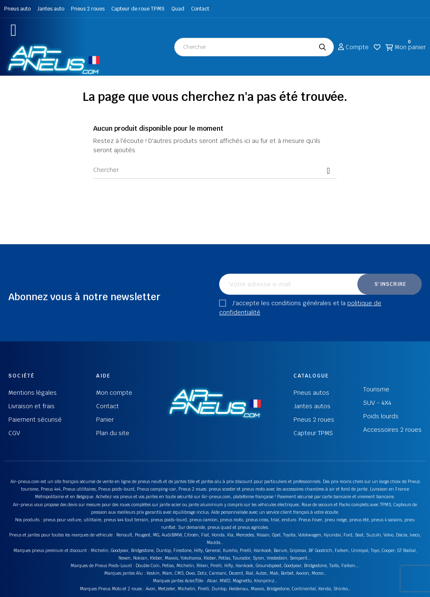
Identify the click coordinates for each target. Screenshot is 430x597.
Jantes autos (312, 406)
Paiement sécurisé (35, 419)
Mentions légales (32, 392)
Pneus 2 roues (88, 8)
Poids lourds (381, 416)
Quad (177, 8)
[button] (13, 30)
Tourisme (376, 389)
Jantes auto (50, 8)
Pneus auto (17, 8)
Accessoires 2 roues (392, 429)
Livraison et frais (31, 406)
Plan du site (112, 433)
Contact (200, 8)
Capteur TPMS (313, 433)
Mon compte (114, 392)
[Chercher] (215, 170)
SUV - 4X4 (377, 403)
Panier (105, 419)
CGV (14, 433)
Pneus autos (311, 392)
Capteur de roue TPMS (138, 8)
